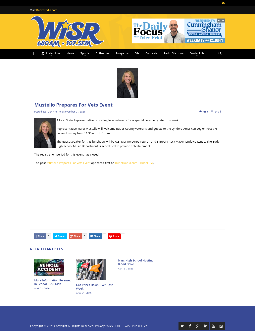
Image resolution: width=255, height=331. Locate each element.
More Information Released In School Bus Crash (53, 282)
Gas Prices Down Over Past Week (94, 286)
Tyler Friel (51, 111)
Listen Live (50, 53)
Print (203, 111)
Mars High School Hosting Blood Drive (135, 262)
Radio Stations (173, 53)
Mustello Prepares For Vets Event (68, 163)
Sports (84, 53)
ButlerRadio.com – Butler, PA (134, 163)
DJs (137, 53)
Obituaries (102, 53)
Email (216, 111)
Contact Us (197, 53)
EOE (117, 326)
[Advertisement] (127, 197)
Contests (151, 53)
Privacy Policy (104, 326)
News (70, 53)
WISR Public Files (136, 326)
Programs (122, 53)
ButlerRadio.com (46, 10)
